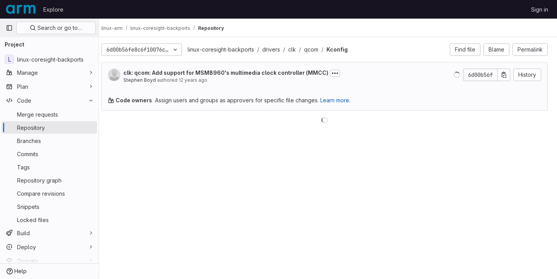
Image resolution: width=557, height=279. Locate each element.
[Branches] (49, 140)
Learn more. (342, 100)
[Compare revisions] (49, 193)
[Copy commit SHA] (504, 75)
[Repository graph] (49, 180)
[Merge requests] (49, 114)
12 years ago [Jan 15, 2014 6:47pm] (200, 80)
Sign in (539, 9)
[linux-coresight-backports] (49, 59)
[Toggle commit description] (342, 73)
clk (299, 49)
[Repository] (49, 127)
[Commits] (49, 154)
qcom (318, 49)
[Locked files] (49, 220)
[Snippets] (49, 206)
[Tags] (49, 167)
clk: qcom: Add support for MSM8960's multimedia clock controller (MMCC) (232, 72)
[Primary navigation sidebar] (9, 28)
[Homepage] (20, 9)
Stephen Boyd (146, 80)
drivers (278, 49)
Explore (53, 9)
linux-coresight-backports (228, 49)
